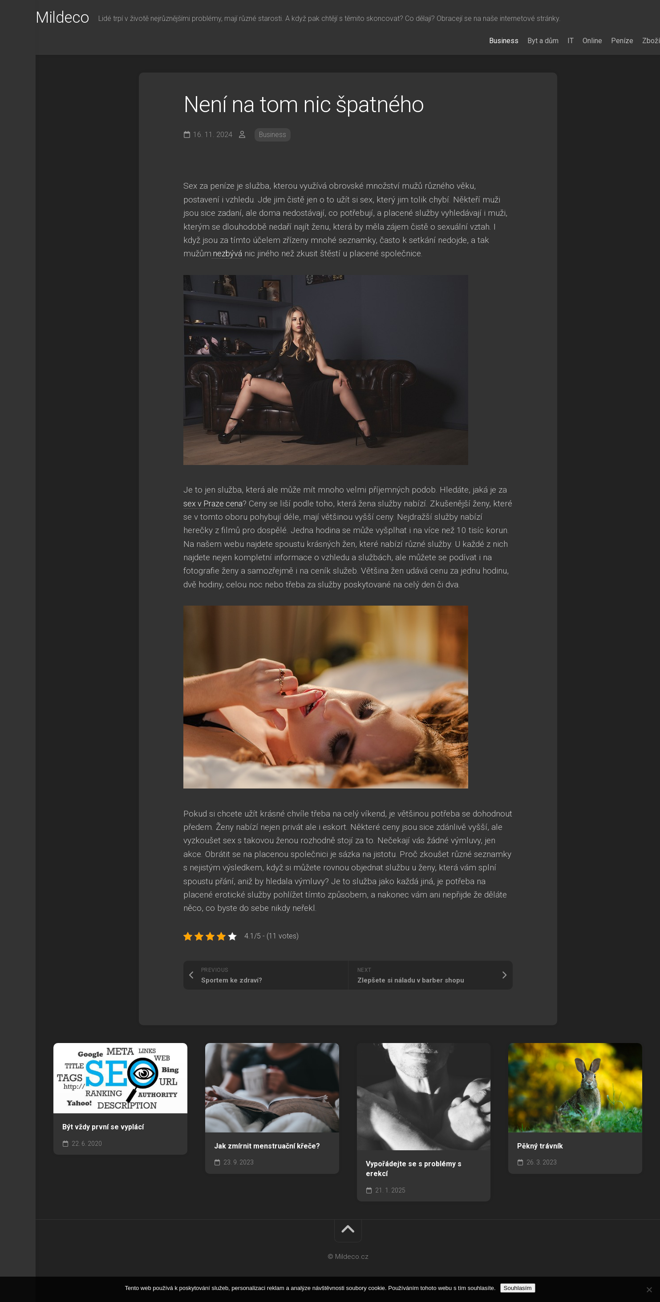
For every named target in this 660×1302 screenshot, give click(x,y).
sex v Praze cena (214, 503)
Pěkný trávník (540, 1146)
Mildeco (80, 18)
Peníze (604, 40)
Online (574, 40)
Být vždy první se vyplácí (103, 1127)
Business (486, 40)
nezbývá (227, 253)
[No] (648, 1289)
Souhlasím (518, 1288)
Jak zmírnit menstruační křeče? (267, 1146)
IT (553, 40)
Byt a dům (525, 40)
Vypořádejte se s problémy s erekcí (414, 1169)
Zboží (633, 40)
